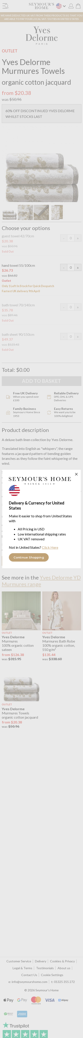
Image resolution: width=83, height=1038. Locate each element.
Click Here (50, 547)
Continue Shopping (29, 557)
